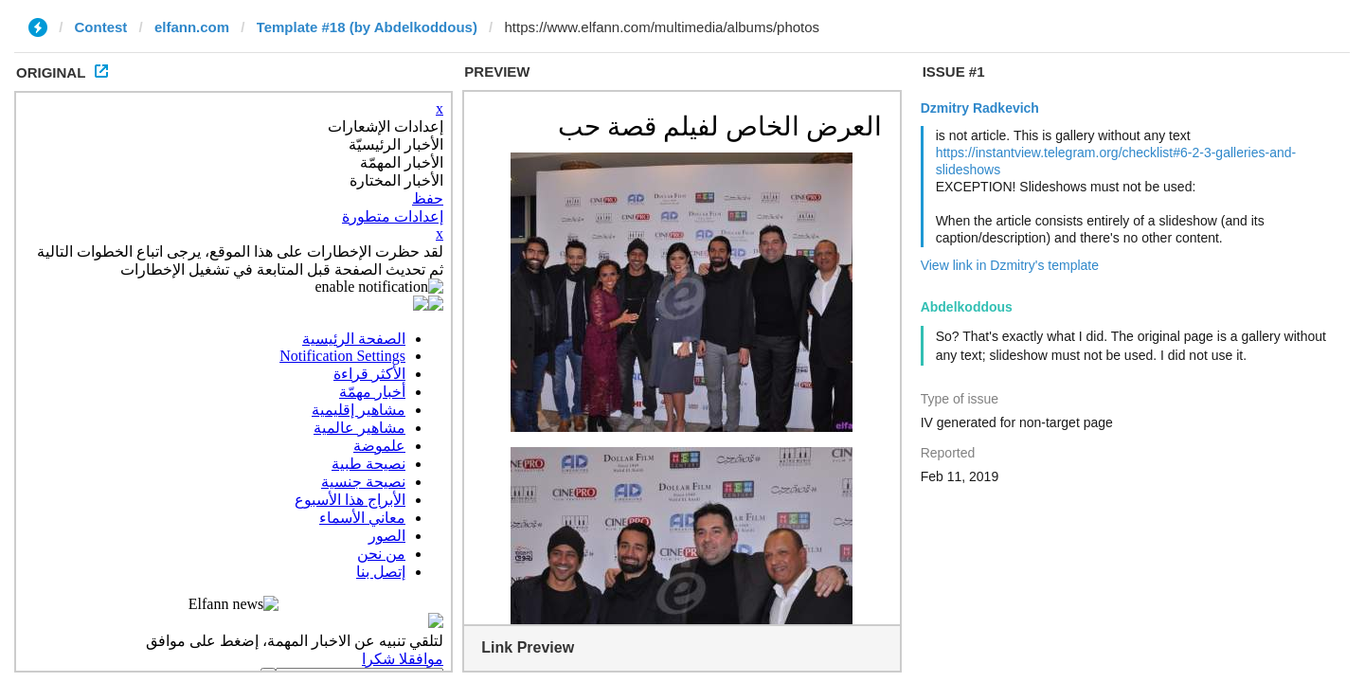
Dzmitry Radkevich (980, 108)
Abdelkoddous (967, 306)
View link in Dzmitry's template (1010, 265)
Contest (101, 27)
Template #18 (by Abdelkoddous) (367, 27)
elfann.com (191, 27)
